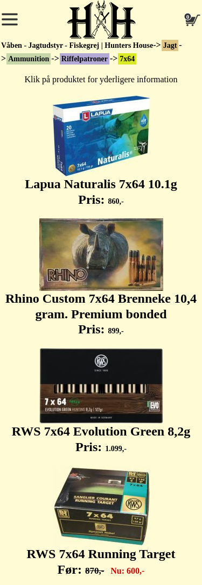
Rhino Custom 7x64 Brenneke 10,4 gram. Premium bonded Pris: (101, 277)
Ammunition (28, 59)
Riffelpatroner (84, 59)
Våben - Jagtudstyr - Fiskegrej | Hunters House (77, 45)
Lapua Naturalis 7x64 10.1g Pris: (101, 151)
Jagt (170, 45)
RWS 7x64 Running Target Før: (101, 521)
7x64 (127, 59)
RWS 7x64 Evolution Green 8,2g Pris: (101, 401)
